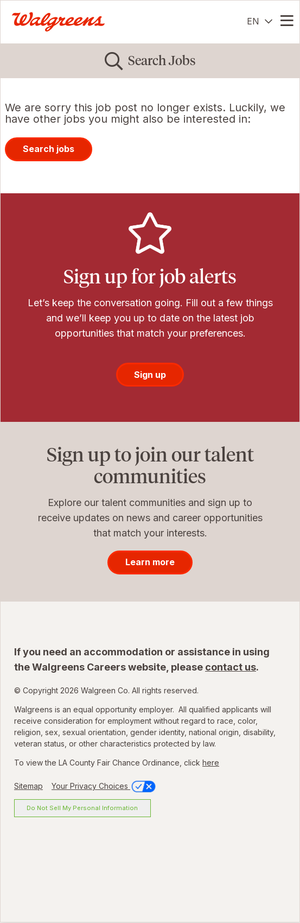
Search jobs (48, 148)
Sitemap (28, 786)
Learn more (150, 562)
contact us (230, 667)
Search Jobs (162, 60)
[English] (259, 21)
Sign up (150, 374)
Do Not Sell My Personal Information (82, 808)
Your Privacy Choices (104, 786)
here (210, 762)
